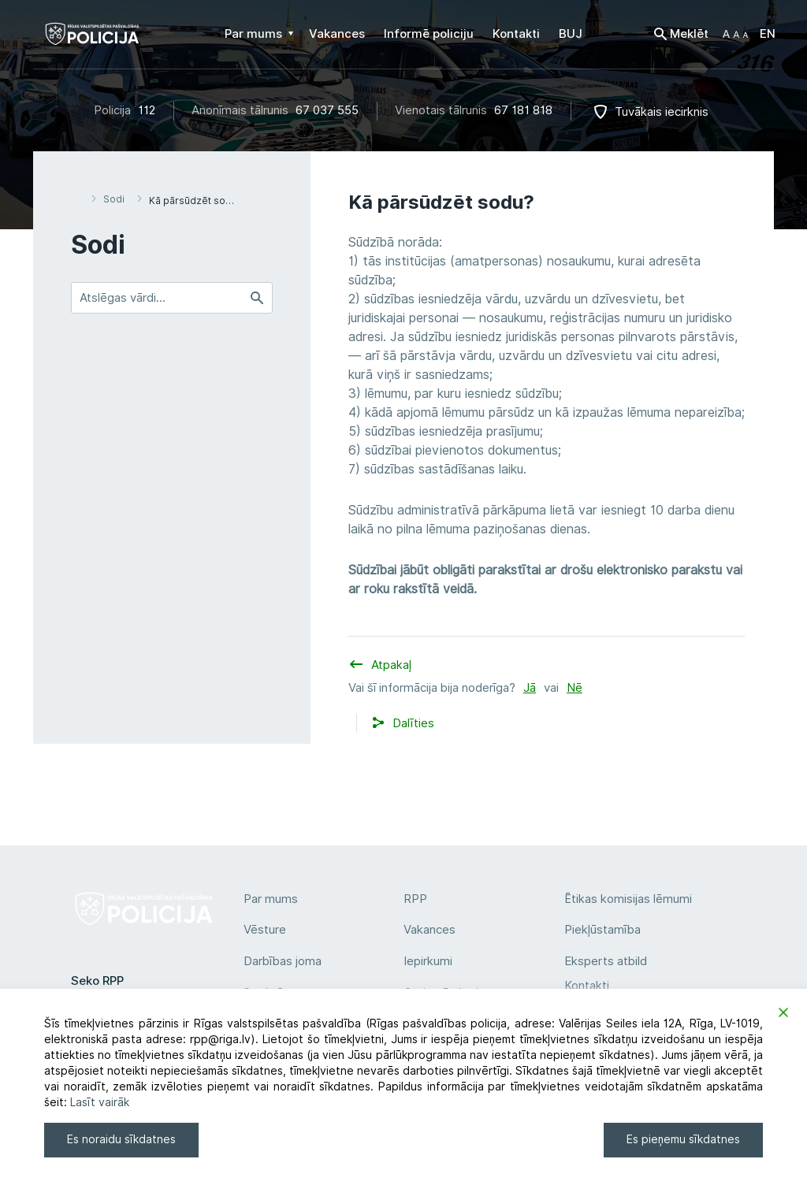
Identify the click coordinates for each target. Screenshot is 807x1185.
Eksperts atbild (605, 961)
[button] (735, 34)
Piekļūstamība (602, 930)
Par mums (271, 899)
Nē (574, 688)
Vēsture (265, 930)
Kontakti (586, 986)
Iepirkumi (428, 961)
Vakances (430, 930)
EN (767, 34)
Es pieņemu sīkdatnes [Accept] (683, 1139)
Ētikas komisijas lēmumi (628, 899)
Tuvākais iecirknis (661, 112)
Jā (529, 688)
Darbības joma (283, 961)
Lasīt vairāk (99, 1102)
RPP (415, 899)
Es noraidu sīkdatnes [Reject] (121, 1139)
